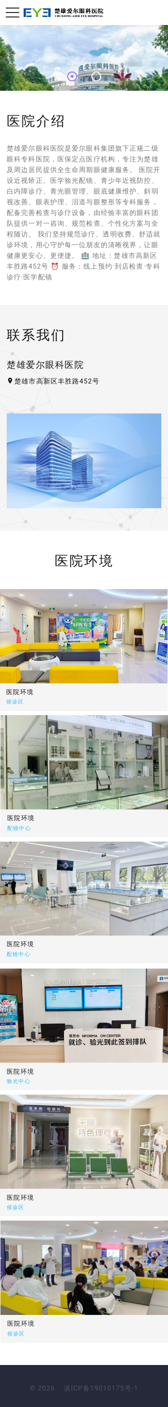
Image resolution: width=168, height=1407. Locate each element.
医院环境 (38, 817)
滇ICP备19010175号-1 (101, 1388)
